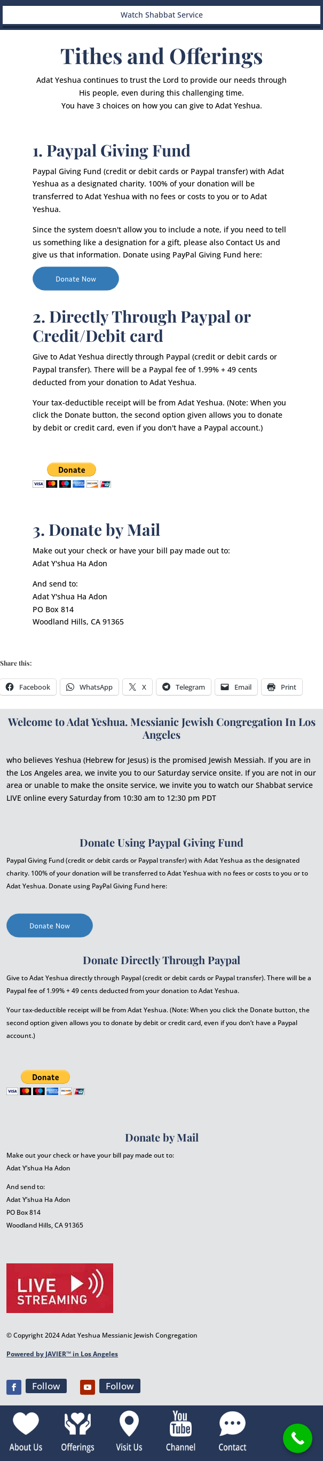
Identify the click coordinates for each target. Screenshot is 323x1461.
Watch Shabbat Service (162, 15)
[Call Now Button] (297, 1438)
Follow (46, 1386)
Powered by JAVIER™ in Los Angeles (62, 1353)
